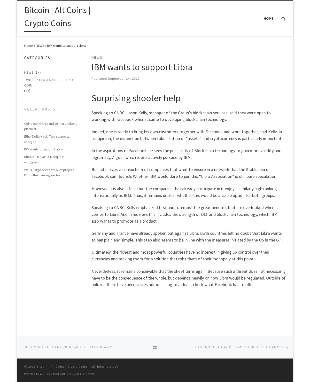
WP (42, 373)
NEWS (40, 45)
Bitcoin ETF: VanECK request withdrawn (44, 159)
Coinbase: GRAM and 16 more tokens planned (50, 126)
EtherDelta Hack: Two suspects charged (47, 139)
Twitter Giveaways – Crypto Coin (49, 82)
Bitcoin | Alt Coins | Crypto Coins (62, 367)
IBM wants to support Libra (43, 149)
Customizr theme (83, 373)
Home (28, 45)
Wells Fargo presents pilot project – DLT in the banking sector (50, 172)
